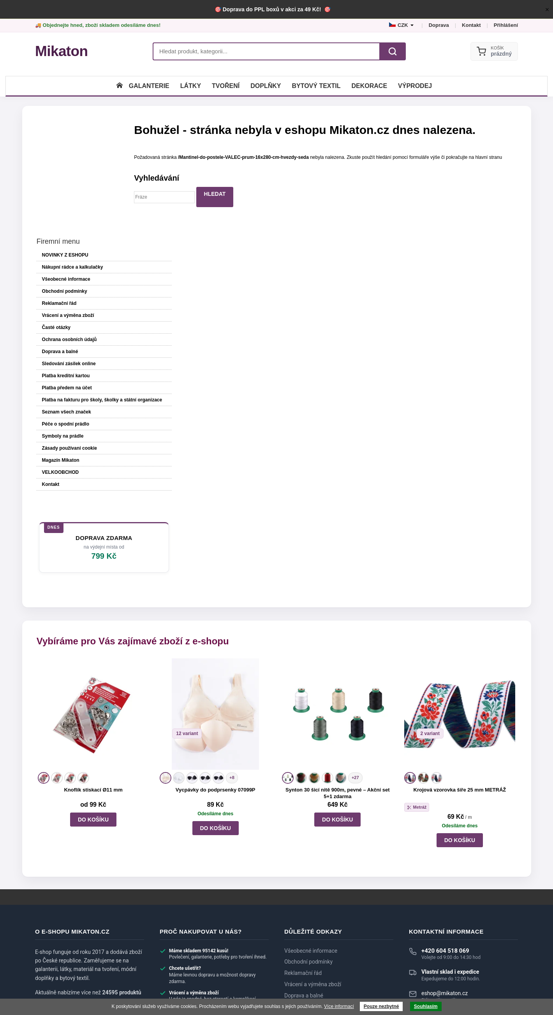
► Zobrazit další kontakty (440, 932)
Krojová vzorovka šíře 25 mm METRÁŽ (459, 708)
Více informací (339, 1006)
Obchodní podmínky (63, 198)
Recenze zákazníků (307, 935)
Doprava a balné (59, 259)
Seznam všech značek (65, 331)
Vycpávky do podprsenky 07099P (215, 708)
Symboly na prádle (62, 355)
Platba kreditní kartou (65, 283)
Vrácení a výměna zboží (67, 222)
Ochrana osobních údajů (68, 247)
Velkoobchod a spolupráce (316, 958)
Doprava (439, 25)
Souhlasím (426, 1006)
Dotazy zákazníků (305, 925)
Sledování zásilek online (68, 271)
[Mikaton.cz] (61, 51)
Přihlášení (506, 25)
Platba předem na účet (66, 295)
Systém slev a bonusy (310, 947)
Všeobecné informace (65, 186)
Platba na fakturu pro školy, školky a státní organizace (81, 313)
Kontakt (471, 25)
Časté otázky (55, 234)
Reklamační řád (58, 210)
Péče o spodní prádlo (64, 343)
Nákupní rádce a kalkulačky (317, 969)
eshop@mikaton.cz (444, 911)
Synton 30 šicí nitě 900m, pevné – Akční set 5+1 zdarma (337, 711)
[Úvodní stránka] (119, 85)
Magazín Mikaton (59, 379)
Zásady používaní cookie (68, 367)
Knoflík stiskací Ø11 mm (93, 708)
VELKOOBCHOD (59, 391)
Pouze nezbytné (381, 1006)
